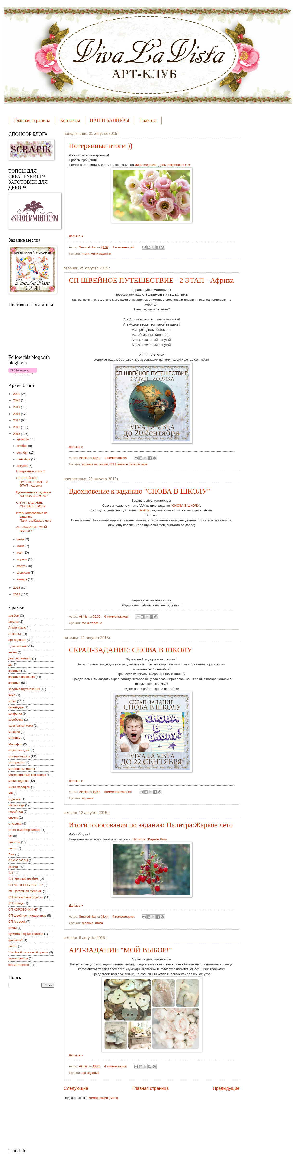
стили (12, 928)
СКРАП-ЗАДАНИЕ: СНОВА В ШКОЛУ (130, 650)
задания (87, 798)
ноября (22, 446)
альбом (13, 615)
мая (20, 552)
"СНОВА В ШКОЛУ (184, 505)
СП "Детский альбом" (23, 879)
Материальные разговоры (27, 774)
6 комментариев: (116, 616)
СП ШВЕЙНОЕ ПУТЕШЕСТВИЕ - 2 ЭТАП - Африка (151, 280)
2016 (17, 427)
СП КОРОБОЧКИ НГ (23, 909)
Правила (147, 120)
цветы (12, 946)
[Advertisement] (27, 1067)
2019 (17, 407)
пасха (12, 848)
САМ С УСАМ (18, 860)
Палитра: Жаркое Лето (149, 839)
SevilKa (144, 510)
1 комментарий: (124, 247)
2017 (17, 420)
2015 (17, 434)
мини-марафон (19, 787)
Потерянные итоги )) (100, 146)
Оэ (10, 836)
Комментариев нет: (118, 792)
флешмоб (15, 940)
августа (22, 466)
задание (14, 670)
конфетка (15, 713)
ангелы (13, 621)
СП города (15, 903)
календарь (16, 707)
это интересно (92, 623)
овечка (13, 817)
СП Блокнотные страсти (25, 897)
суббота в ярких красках (25, 934)
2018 (17, 414)
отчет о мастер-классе (24, 830)
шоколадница (18, 958)
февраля (24, 572)
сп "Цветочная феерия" (25, 891)
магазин (14, 732)
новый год (15, 811)
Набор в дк (16, 805)
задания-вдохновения (24, 689)
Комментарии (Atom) (103, 1098)
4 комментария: (124, 916)
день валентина (19, 658)
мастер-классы (19, 756)
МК (10, 793)
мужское (14, 799)
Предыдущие (226, 1088)
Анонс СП (15, 634)
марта (21, 566)
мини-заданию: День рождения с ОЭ (162, 165)
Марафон (15, 744)
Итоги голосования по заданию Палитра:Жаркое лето (151, 825)
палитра (14, 842)
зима (11, 695)
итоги (85, 253)
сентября (24, 459)
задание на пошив (95, 464)
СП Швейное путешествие (128, 464)
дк (10, 664)
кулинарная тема (20, 725)
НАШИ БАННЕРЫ (109, 120)
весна (12, 652)
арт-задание (90, 1073)
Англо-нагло (17, 627)
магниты (14, 738)
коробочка (15, 719)
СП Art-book (17, 921)
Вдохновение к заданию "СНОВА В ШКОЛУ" (139, 491)
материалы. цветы (21, 768)
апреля (22, 559)
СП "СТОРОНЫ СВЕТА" (25, 885)
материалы (16, 762)
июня (21, 546)
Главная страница (32, 120)
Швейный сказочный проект (28, 952)
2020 (17, 400)
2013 (17, 594)
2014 (17, 587)
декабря (23, 439)
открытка (14, 823)
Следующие (76, 1088)
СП (10, 872)
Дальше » (76, 236)
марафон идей (19, 750)
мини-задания (101, 253)
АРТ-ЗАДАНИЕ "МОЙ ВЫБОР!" (120, 950)
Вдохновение (17, 646)
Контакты (70, 120)
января (22, 579)
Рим (11, 854)
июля (21, 539)
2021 (17, 394)
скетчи (13, 866)
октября (23, 452)
